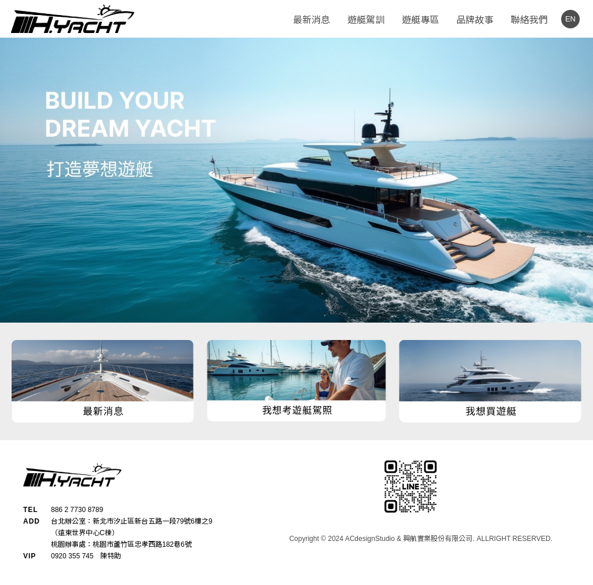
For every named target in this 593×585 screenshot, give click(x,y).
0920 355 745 (72, 556)
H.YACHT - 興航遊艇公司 (72, 19)
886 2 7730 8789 (77, 510)
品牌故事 (474, 20)
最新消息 (311, 20)
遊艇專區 (420, 20)
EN (570, 18)
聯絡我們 (529, 20)
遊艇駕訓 (366, 20)
